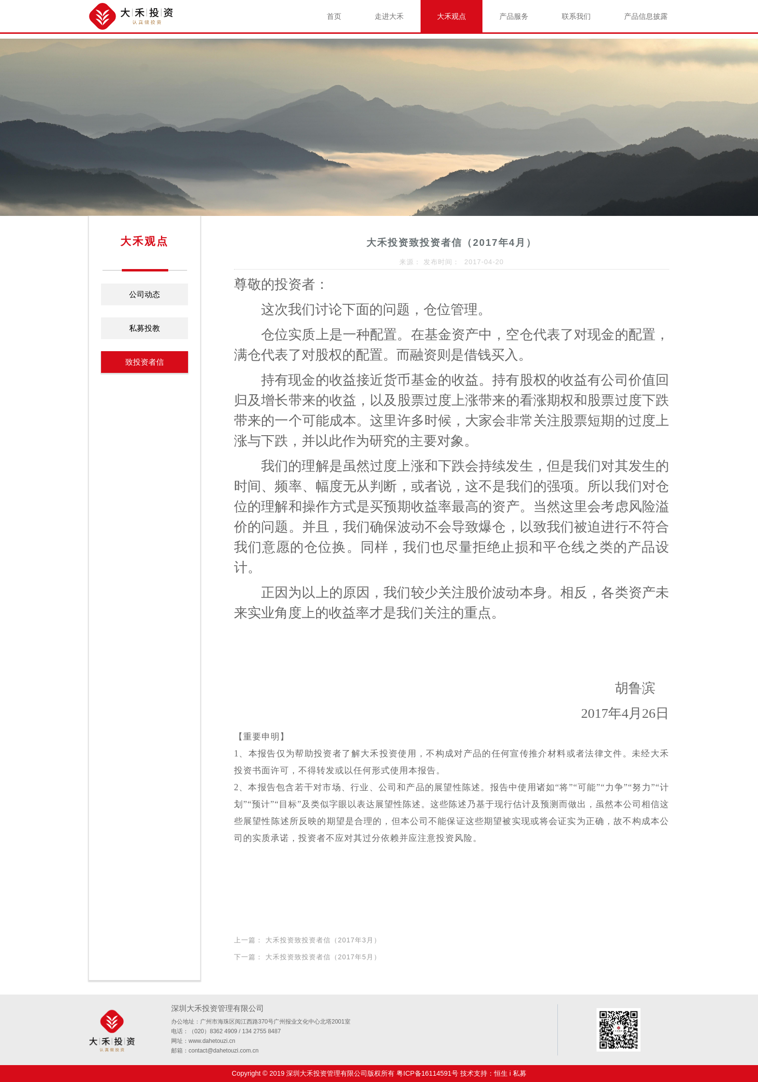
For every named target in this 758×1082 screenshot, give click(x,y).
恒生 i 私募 (510, 1073)
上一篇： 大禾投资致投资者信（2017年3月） (307, 940)
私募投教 (144, 328)
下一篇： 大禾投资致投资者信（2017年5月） (307, 957)
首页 (334, 16)
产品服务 (513, 16)
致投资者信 (144, 362)
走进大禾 (389, 16)
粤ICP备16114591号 (427, 1073)
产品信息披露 (646, 16)
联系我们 (576, 16)
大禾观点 (451, 16)
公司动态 (144, 294)
